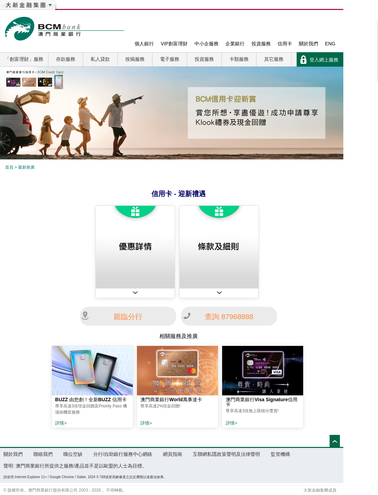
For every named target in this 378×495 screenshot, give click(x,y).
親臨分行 (128, 316)
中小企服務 (207, 43)
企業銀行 (235, 43)
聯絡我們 (43, 454)
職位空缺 (72, 454)
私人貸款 (100, 59)
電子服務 (169, 59)
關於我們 (308, 43)
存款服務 (65, 59)
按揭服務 (135, 59)
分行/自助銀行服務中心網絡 (122, 454)
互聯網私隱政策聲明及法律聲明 (226, 454)
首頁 (9, 167)
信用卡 (285, 43)
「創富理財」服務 (24, 59)
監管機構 (280, 454)
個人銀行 (144, 43)
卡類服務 (239, 59)
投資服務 (261, 43)
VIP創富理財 (174, 43)
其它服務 (274, 59)
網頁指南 (172, 454)
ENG (330, 43)
